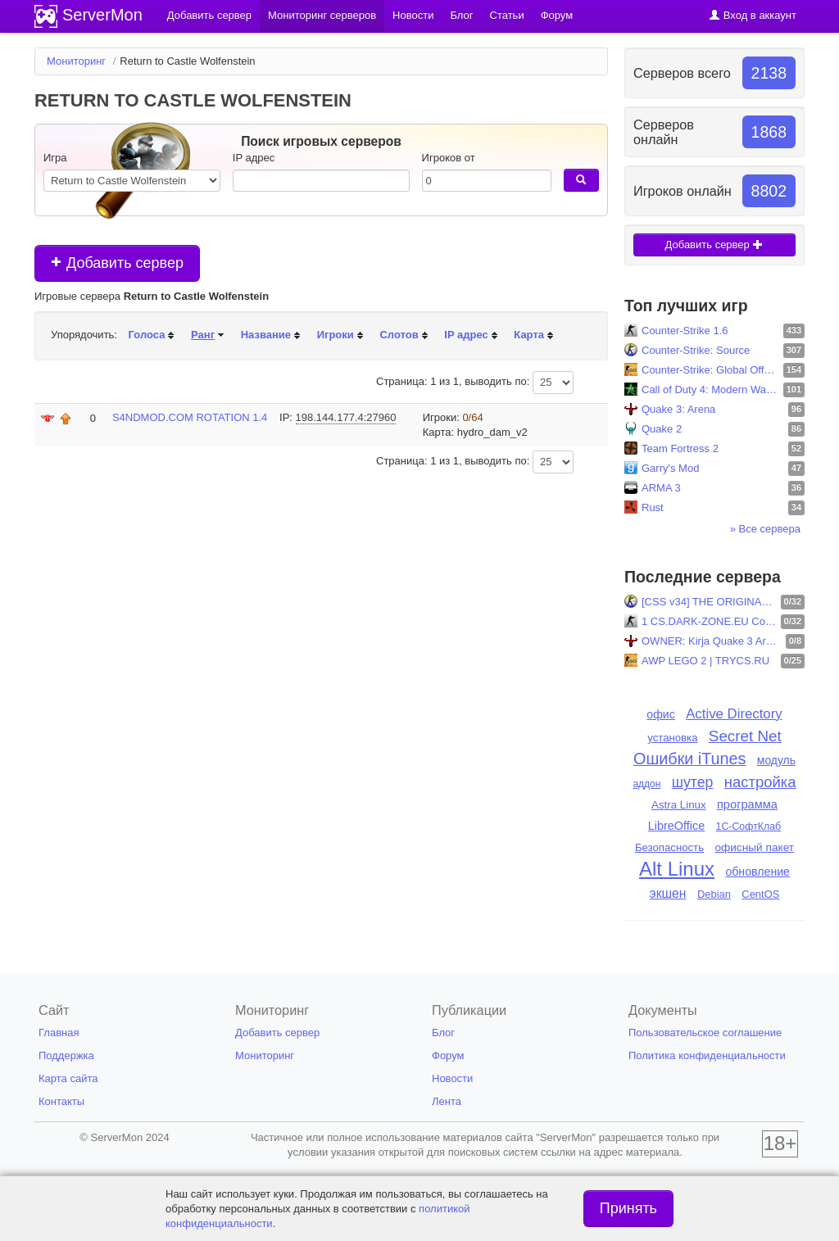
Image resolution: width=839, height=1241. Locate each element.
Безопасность (669, 847)
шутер (693, 782)
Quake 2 (662, 429)
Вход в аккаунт (752, 15)
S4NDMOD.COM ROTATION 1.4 (189, 417)
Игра (55, 158)
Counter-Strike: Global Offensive (710, 370)
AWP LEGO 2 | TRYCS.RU (705, 660)
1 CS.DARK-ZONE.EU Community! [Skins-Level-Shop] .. (709, 621)
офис (660, 714)
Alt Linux (676, 869)
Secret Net (745, 736)
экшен (668, 893)
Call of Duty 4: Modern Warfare (710, 389)
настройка (760, 781)
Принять (628, 1208)
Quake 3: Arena (678, 409)
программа (747, 804)
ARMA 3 (661, 488)
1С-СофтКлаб (749, 826)
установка (672, 737)
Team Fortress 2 (680, 448)
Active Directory (734, 714)
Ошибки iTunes (689, 759)
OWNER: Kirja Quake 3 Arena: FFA (712, 641)
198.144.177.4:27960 (346, 417)
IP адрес (253, 158)
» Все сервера (765, 529)
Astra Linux (678, 805)
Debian (714, 894)
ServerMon (102, 15)
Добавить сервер (117, 263)
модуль (776, 760)
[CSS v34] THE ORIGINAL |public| (709, 602)
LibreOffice (676, 825)
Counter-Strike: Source (696, 350)
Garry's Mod (670, 468)
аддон (646, 784)
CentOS (760, 894)
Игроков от (448, 158)
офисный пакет (754, 847)
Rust (653, 507)
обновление (757, 871)
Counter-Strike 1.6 (685, 330)
